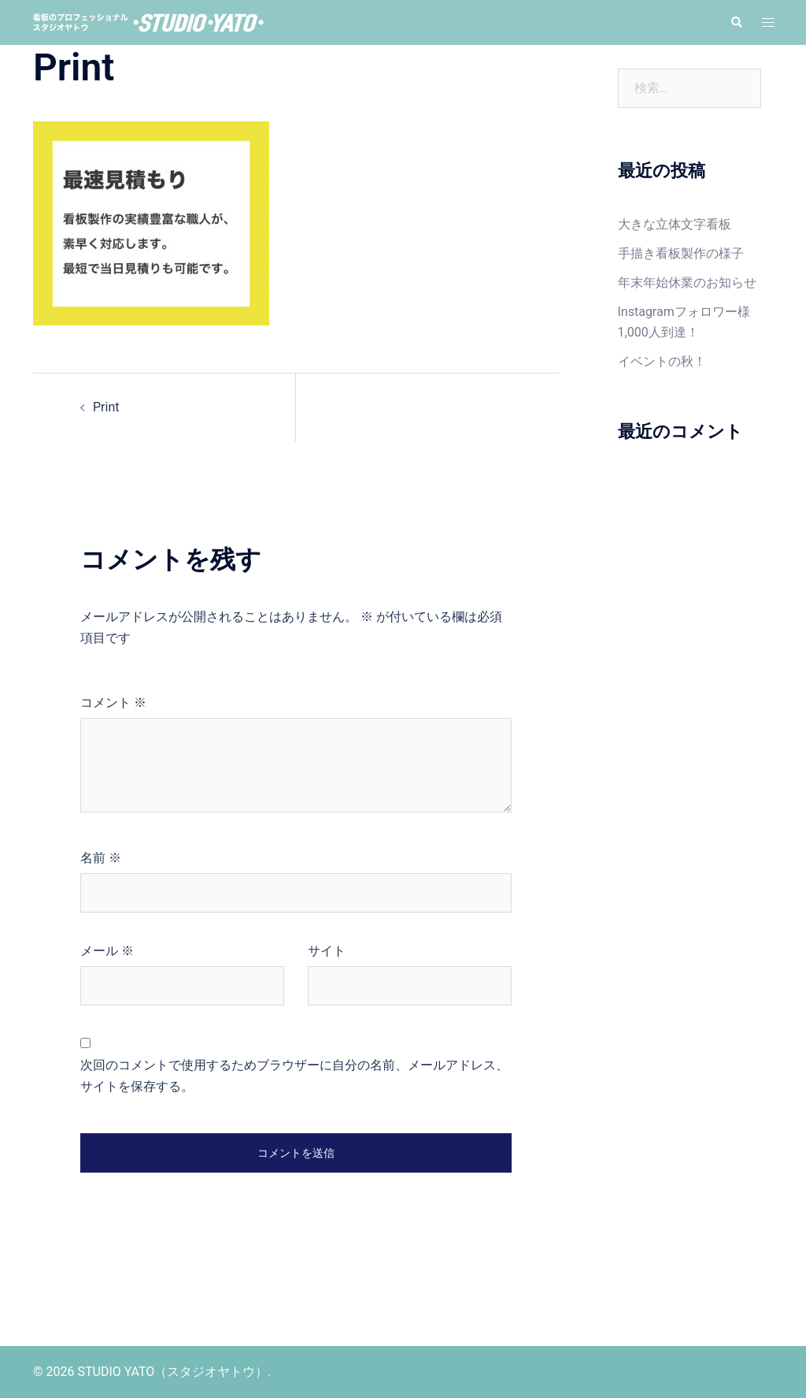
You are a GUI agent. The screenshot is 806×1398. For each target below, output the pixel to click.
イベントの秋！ (662, 361)
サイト (327, 950)
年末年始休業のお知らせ (687, 282)
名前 (100, 857)
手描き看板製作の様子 (681, 253)
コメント (113, 702)
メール (107, 950)
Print (106, 407)
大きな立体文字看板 (674, 224)
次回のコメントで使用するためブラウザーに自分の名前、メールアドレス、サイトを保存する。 (294, 1076)
